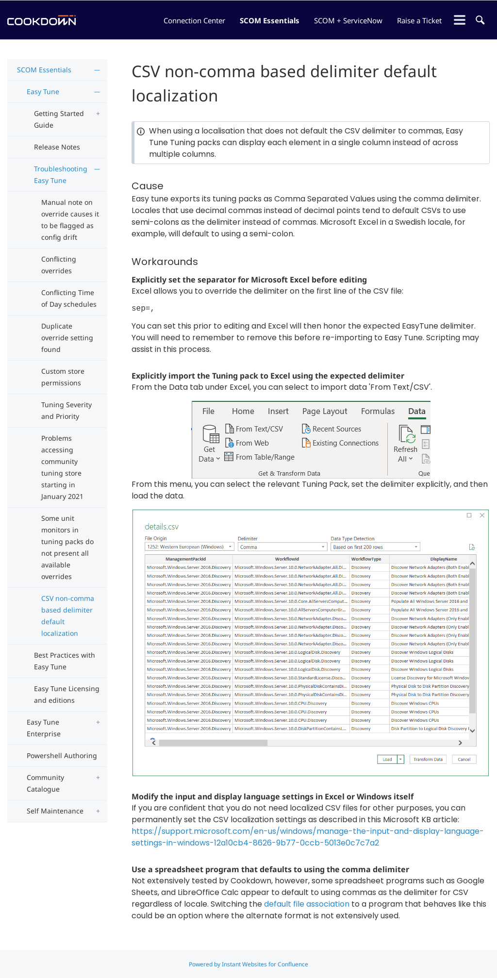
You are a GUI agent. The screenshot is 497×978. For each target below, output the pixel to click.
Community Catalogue (45, 783)
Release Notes (57, 146)
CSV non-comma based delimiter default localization (67, 616)
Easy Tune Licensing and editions (66, 694)
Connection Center (194, 20)
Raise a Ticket (419, 20)
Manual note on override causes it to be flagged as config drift (70, 220)
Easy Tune (43, 91)
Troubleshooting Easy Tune (60, 174)
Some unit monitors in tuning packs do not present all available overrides (67, 547)
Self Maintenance (55, 810)
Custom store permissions (62, 376)
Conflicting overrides (58, 264)
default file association (306, 904)
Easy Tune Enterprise (44, 727)
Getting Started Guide (59, 119)
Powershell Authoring (62, 755)
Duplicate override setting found (67, 337)
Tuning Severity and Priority (66, 410)
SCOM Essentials (269, 20)
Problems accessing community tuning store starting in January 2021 (62, 467)
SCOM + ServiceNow (348, 20)
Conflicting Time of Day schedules (69, 298)
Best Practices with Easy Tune (64, 660)
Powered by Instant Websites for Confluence (248, 964)
